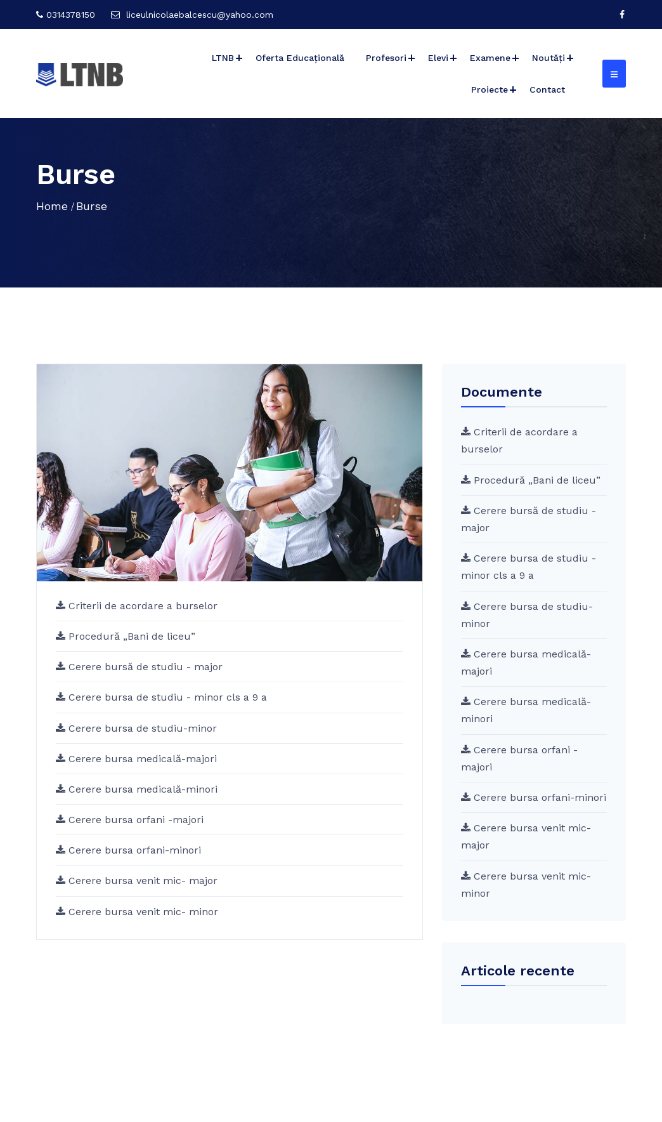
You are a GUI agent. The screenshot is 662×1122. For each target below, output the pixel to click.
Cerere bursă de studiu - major (144, 667)
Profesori (386, 58)
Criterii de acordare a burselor (141, 606)
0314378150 (70, 15)
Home (52, 206)
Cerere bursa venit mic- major (141, 880)
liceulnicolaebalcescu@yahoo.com (199, 15)
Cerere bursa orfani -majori (134, 820)
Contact (547, 89)
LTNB (223, 58)
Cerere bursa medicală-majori (141, 759)
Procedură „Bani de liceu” (130, 636)
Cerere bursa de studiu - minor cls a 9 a (166, 697)
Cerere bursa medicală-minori (141, 789)
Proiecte (489, 89)
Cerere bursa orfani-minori (133, 850)
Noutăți (548, 58)
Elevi (438, 58)
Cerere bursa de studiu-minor (141, 728)
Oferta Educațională (300, 58)
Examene (490, 58)
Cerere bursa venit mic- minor (141, 912)
